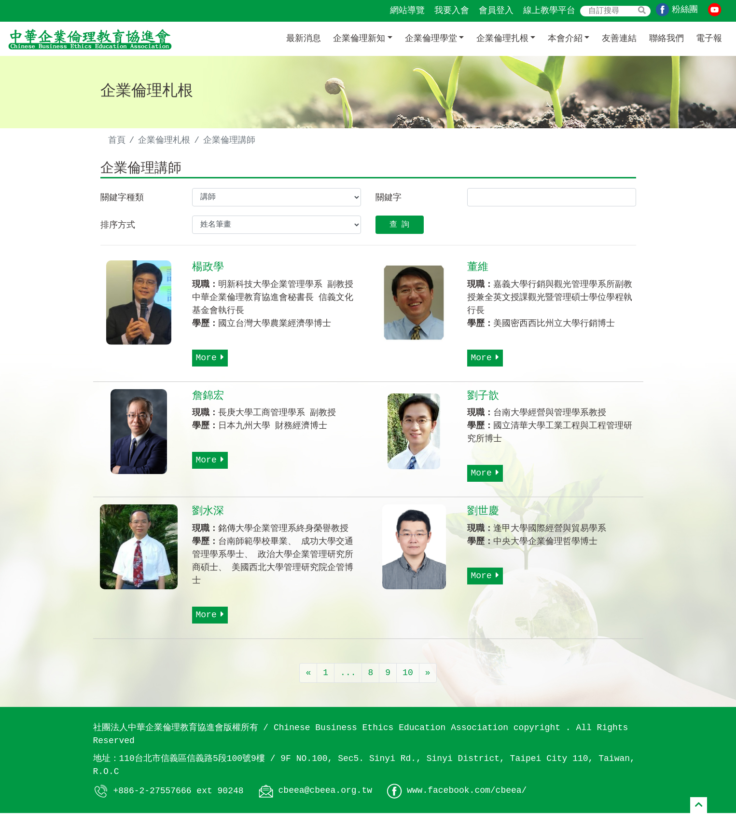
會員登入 (496, 10)
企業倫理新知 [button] (359, 38)
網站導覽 (407, 10)
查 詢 (399, 225)
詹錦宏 (208, 397)
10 (408, 674)
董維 (477, 268)
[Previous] (308, 674)
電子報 (709, 38)
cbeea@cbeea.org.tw (325, 792)
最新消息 (303, 38)
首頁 (116, 140)
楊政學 (208, 268)
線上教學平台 (549, 10)
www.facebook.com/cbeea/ (467, 792)
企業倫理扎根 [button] (502, 38)
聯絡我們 (666, 38)
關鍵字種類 (122, 198)
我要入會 (451, 10)
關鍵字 (388, 198)
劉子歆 (483, 397)
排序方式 (117, 226)
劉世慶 (483, 512)
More (210, 359)
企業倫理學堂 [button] (431, 38)
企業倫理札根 (164, 140)
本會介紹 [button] (565, 38)
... (348, 674)
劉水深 (208, 512)
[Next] (428, 674)
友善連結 (619, 38)
